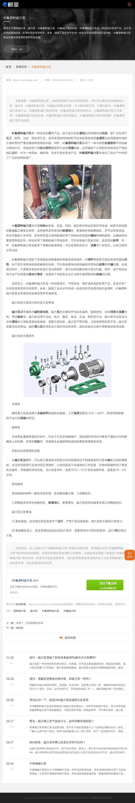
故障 (102, 264)
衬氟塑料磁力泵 (46, 28)
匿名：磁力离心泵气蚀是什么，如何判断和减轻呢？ (62, 721)
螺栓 (93, 235)
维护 (90, 259)
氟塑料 (19, 225)
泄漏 (71, 147)
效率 (116, 240)
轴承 (20, 316)
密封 (48, 147)
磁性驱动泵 (41, 311)
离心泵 (38, 326)
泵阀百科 (21, 66)
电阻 (37, 441)
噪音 (40, 274)
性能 (104, 133)
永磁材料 (42, 413)
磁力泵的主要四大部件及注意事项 (33, 302)
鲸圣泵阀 (21, 604)
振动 (31, 274)
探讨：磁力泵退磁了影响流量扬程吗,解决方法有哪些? (63, 657)
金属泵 (100, 138)
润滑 (113, 311)
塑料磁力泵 (19, 28)
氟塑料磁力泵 (73, 143)
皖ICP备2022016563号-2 (78, 798)
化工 (9, 138)
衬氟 (82, 152)
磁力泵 (31, 28)
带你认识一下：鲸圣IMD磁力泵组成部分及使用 (59, 699)
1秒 (116, 530)
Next (16, 49)
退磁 (23, 418)
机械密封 (110, 143)
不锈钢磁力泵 (38, 763)
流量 (93, 245)
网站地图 (97, 798)
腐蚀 (82, 133)
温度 (76, 413)
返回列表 (67, 637)
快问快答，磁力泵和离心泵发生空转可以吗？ (58, 742)
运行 (14, 152)
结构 (43, 225)
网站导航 (107, 798)
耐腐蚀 (66, 230)
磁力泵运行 (22, 460)
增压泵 (19, 628)
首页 (7, 66)
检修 (99, 274)
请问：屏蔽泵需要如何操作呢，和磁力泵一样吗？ (60, 678)
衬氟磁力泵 (63, 28)
